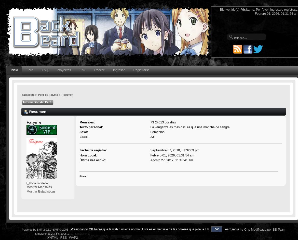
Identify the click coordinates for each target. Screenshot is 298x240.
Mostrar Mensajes (39, 187)
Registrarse (141, 70)
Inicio (14, 70)
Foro (30, 70)
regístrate (290, 9)
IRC (82, 70)
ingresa (275, 9)
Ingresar (119, 70)
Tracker (99, 70)
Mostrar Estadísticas (40, 191)
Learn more (231, 229)
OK (217, 229)
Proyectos (64, 70)
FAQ (45, 70)
